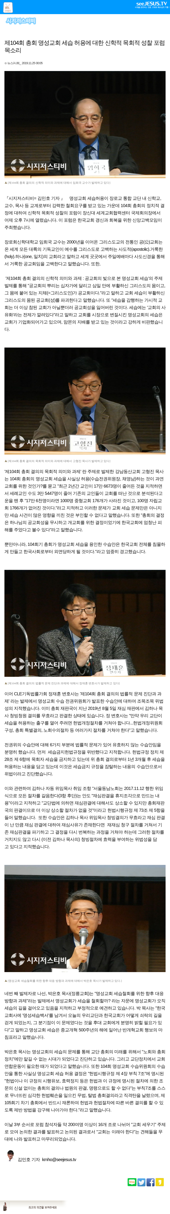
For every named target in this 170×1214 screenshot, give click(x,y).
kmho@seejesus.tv (59, 1159)
